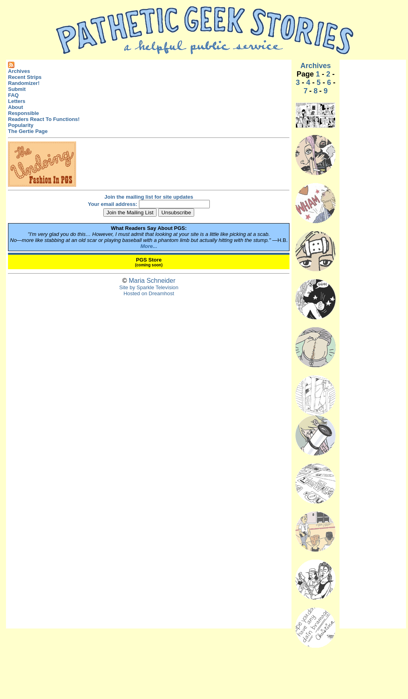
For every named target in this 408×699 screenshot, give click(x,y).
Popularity (21, 125)
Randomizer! (24, 83)
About (15, 107)
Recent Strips (25, 77)
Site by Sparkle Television (149, 287)
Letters (16, 101)
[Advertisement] (373, 182)
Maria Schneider (152, 280)
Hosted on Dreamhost (148, 293)
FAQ (13, 95)
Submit (17, 89)
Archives (19, 71)
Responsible (23, 113)
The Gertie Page (28, 131)
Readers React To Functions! (44, 119)
